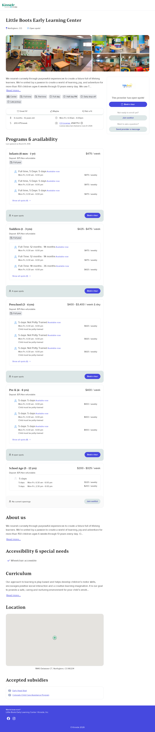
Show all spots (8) (21, 439)
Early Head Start (19, 690)
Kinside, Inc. (43, 712)
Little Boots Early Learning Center (21, 712)
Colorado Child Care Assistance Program (30, 695)
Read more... (13, 90)
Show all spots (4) (21, 200)
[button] (55, 638)
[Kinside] (9, 5)
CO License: (65, 123)
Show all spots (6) (21, 361)
